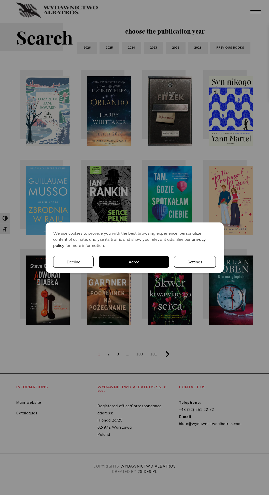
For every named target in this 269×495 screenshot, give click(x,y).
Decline (196, 261)
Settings (149, 261)
